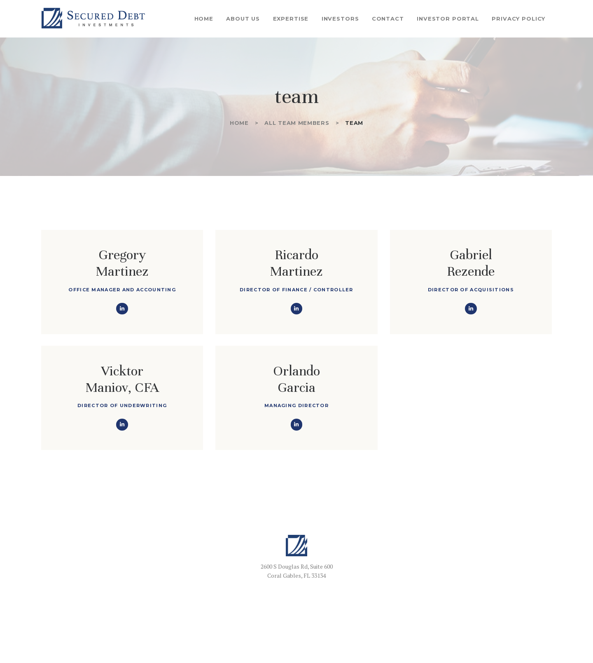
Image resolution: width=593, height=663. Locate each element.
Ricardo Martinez (296, 262)
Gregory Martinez (122, 262)
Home (239, 122)
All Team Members (296, 122)
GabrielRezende (471, 262)
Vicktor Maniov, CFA (122, 379)
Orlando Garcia (296, 379)
